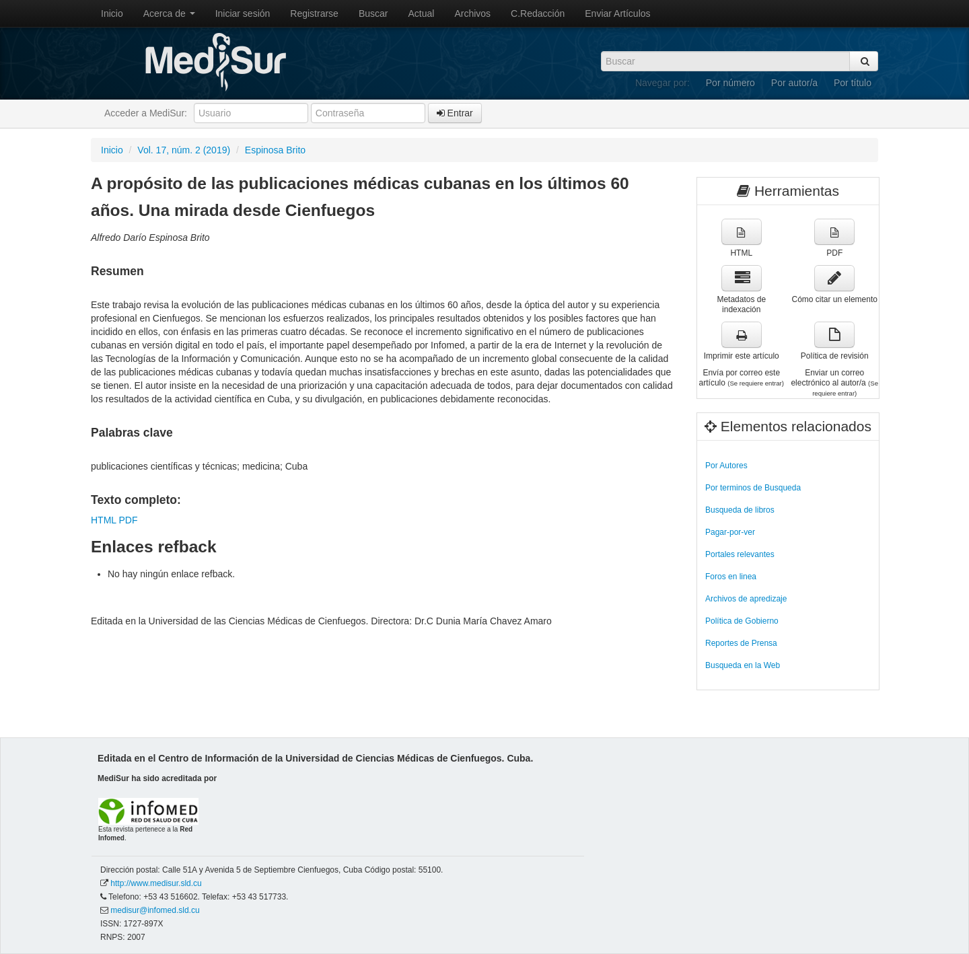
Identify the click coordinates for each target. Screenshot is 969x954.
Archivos (472, 13)
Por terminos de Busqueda (753, 487)
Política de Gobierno (742, 621)
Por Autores (726, 465)
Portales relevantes (740, 554)
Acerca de (169, 13)
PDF (127, 520)
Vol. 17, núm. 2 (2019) (183, 150)
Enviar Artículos (617, 13)
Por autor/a (794, 82)
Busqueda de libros (740, 510)
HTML (103, 520)
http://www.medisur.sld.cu (155, 883)
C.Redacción (538, 13)
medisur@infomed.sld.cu (154, 910)
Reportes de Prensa (741, 643)
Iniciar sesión (243, 13)
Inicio (112, 13)
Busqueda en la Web (742, 665)
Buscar (373, 13)
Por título (852, 82)
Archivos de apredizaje (746, 598)
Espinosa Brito (275, 150)
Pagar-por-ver (730, 532)
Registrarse (314, 13)
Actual (421, 13)
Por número (730, 82)
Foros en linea (730, 576)
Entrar (455, 113)
